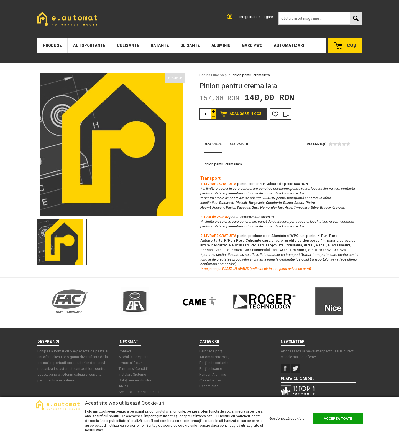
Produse (52, 45)
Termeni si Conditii (133, 368)
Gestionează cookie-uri (287, 418)
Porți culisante (211, 368)
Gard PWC (252, 45)
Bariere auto (209, 386)
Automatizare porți (214, 357)
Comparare (285, 114)
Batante (160, 45)
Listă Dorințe (275, 114)
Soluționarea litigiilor (135, 380)
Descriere (213, 144)
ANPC (123, 386)
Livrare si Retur (130, 363)
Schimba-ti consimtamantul (140, 392)
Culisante (128, 45)
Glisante (190, 45)
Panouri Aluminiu (213, 374)
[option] (111, 144)
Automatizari (289, 45)
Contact (125, 351)
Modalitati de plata (134, 357)
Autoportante (89, 45)
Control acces (211, 380)
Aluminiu (221, 45)
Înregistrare (248, 17)
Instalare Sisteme (132, 374)
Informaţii (238, 144)
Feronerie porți (211, 351)
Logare (267, 17)
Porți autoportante (214, 363)
